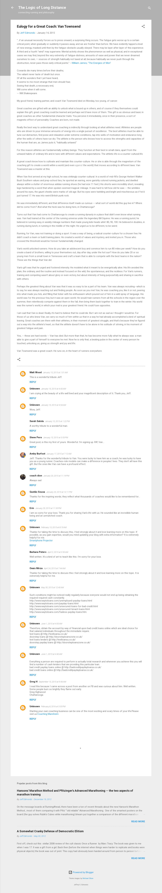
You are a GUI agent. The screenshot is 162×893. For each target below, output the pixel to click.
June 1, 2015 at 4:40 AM (51, 654)
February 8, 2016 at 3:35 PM (53, 706)
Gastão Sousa (37, 491)
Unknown (35, 388)
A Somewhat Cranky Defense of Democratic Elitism (50, 831)
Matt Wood (36, 372)
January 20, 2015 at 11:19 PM (56, 476)
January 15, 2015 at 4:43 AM (53, 389)
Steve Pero (36, 437)
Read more (138, 821)
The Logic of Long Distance (42, 7)
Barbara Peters (38, 552)
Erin (32, 508)
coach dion (36, 475)
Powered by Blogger (81, 872)
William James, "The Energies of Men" (91, 63)
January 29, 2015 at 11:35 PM (48, 508)
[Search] (149, 8)
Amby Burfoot (37, 453)
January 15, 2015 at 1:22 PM (57, 421)
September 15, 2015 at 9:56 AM (52, 682)
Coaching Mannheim (48, 714)
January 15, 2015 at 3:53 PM (55, 437)
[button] (143, 26)
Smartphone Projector (41, 540)
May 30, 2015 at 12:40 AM (52, 587)
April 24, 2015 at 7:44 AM (54, 568)
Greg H (33, 681)
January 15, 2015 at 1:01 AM (55, 372)
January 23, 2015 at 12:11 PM (59, 492)
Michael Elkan (88, 878)
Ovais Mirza (36, 568)
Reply (33, 382)
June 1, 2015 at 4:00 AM (51, 623)
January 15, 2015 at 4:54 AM (53, 405)
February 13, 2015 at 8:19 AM (54, 527)
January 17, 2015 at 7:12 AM (59, 454)
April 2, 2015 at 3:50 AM (58, 552)
